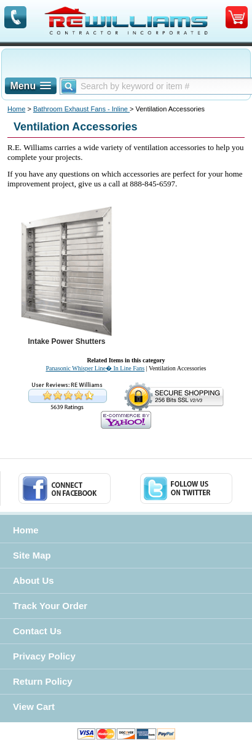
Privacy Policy (44, 656)
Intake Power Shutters (66, 341)
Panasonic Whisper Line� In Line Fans (94, 368)
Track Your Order (50, 605)
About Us (33, 580)
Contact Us (37, 631)
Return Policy (43, 681)
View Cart (34, 706)
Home (16, 109)
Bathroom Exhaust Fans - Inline (81, 109)
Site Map (32, 555)
